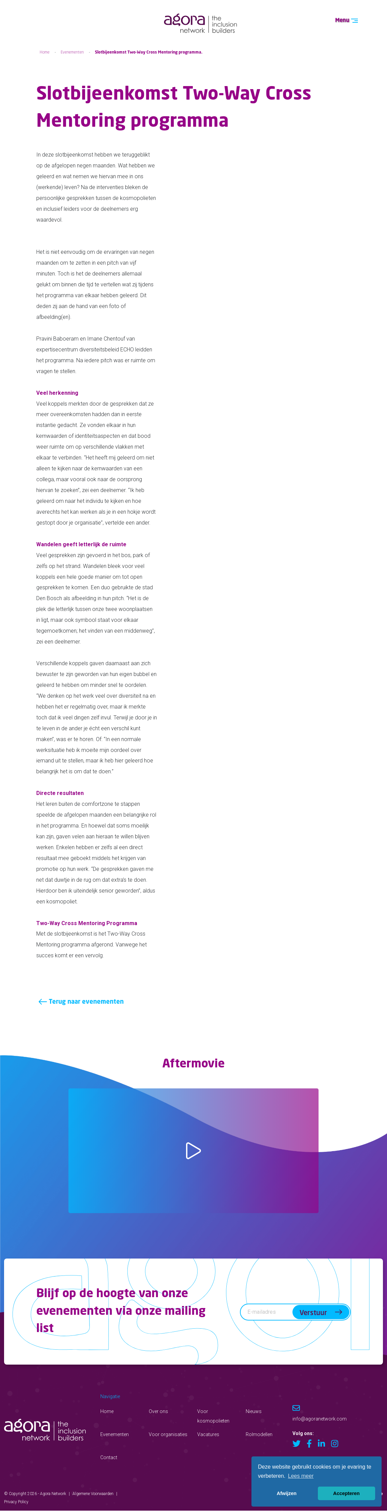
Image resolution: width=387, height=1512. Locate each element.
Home (44, 52)
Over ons (158, 1412)
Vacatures (208, 1435)
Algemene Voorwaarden (93, 1494)
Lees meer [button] (301, 1476)
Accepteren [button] (346, 1493)
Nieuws (254, 1412)
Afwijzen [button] (287, 1493)
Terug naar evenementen (81, 1003)
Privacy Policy (16, 1502)
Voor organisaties (168, 1435)
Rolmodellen (259, 1435)
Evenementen (72, 52)
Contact (108, 1458)
